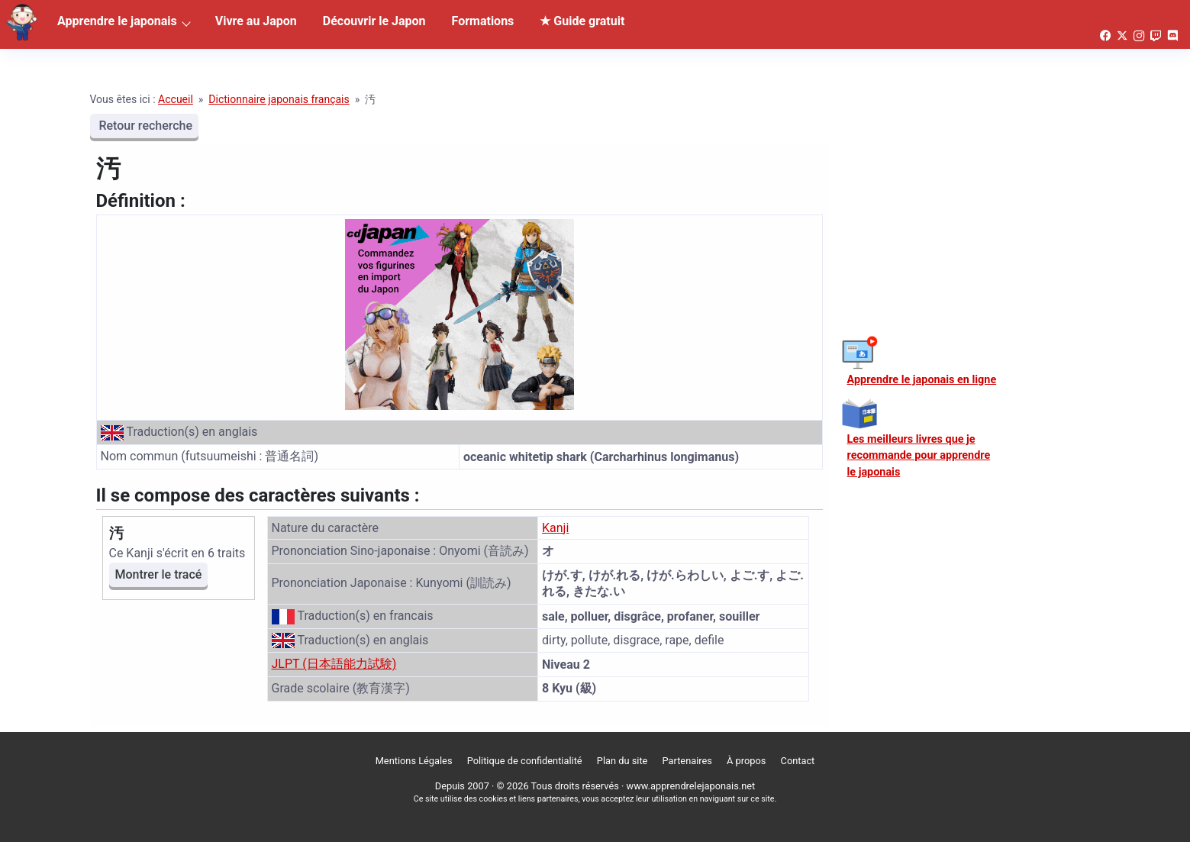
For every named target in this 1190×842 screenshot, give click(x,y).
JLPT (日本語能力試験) (334, 664)
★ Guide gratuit (582, 21)
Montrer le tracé (158, 574)
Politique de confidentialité (524, 760)
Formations (483, 21)
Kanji (555, 528)
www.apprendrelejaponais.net (691, 786)
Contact (798, 760)
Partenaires (687, 760)
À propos (746, 760)
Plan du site (622, 760)
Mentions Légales (414, 760)
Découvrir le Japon (374, 21)
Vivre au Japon (256, 21)
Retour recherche (144, 125)
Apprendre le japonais (117, 21)
